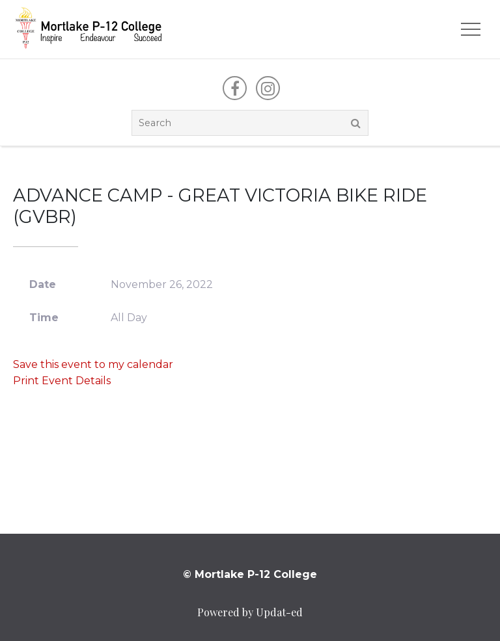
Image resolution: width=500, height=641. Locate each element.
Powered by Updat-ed (250, 612)
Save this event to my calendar (93, 364)
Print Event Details (62, 380)
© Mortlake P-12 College (250, 574)
